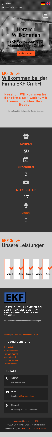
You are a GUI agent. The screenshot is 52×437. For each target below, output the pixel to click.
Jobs (26, 213)
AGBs (36, 335)
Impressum (16, 335)
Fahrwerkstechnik (11, 354)
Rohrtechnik (9, 347)
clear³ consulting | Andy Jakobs (33, 428)
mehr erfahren (26, 53)
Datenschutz (27, 335)
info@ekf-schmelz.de (25, 396)
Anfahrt (7, 335)
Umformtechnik (10, 364)
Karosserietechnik (11, 351)
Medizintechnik (10, 357)
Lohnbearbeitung (11, 360)
